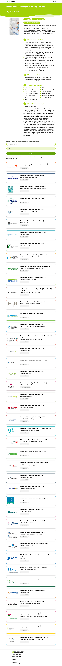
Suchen (31, 153)
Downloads (14, 659)
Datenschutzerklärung (17, 663)
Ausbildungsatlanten (17, 656)
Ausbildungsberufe (16, 654)
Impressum (14, 662)
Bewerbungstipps (16, 657)
